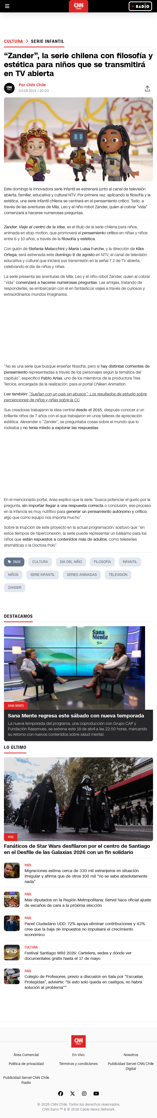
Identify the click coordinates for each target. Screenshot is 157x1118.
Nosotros (131, 1055)
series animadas (82, 574)
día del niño (71, 561)
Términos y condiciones (78, 1063)
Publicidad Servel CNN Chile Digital (131, 1066)
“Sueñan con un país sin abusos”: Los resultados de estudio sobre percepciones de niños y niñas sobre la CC (75, 397)
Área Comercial (26, 1055)
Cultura (14, 41)
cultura (40, 561)
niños (13, 574)
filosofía (102, 561)
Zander (14, 587)
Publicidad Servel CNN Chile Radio (26, 1080)
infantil (130, 561)
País (28, 865)
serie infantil (47, 41)
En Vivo (78, 1055)
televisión (118, 574)
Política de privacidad (26, 1063)
